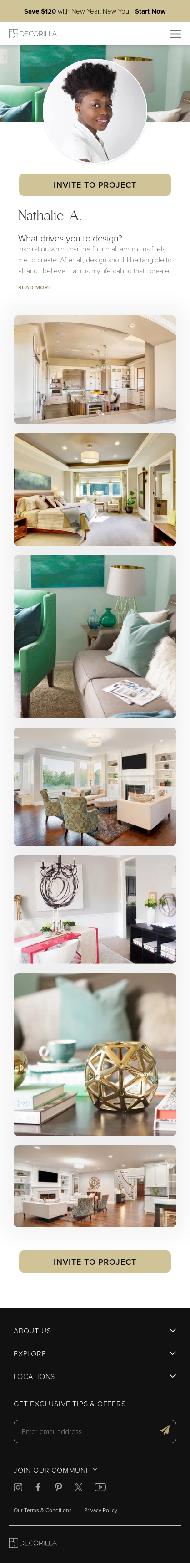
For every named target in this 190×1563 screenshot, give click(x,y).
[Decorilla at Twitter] (78, 1488)
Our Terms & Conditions (43, 1510)
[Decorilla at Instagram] (18, 1488)
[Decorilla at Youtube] (100, 1488)
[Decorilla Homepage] (33, 33)
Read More (35, 287)
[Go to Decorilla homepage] (33, 1544)
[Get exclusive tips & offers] (165, 1431)
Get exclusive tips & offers (70, 1404)
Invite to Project (95, 184)
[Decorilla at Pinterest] (58, 1488)
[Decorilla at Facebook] (38, 1488)
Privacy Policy (100, 1510)
